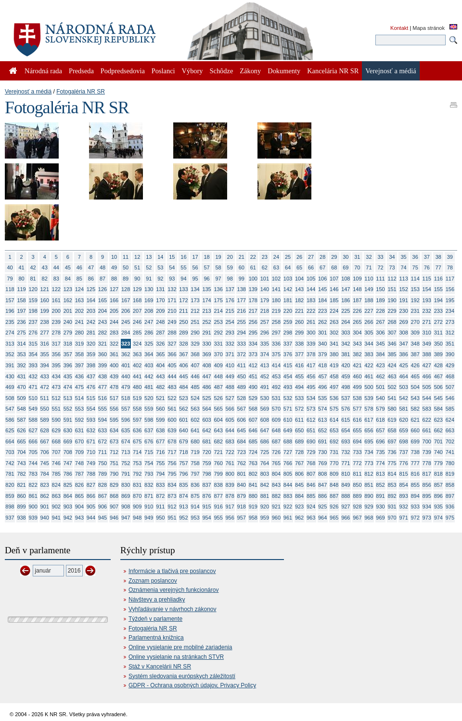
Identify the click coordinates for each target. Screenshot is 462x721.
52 (149, 267)
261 (311, 322)
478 (114, 387)
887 (334, 496)
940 (44, 518)
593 (91, 420)
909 (137, 506)
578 (368, 409)
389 (438, 354)
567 (241, 409)
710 (91, 452)
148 (357, 289)
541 (391, 398)
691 (322, 441)
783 (32, 474)
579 (380, 409)
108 (345, 278)
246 (137, 322)
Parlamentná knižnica (156, 637)
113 (403, 278)
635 (125, 430)
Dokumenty (284, 71)
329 (195, 344)
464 (403, 376)
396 (68, 365)
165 (102, 300)
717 (171, 452)
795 (171, 474)
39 (450, 257)
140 (264, 289)
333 (241, 344)
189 (380, 300)
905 (91, 506)
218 (264, 311)
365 (160, 354)
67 (322, 267)
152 (403, 289)
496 (322, 387)
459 (345, 376)
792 (137, 474)
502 (391, 387)
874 (183, 496)
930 (380, 506)
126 (102, 289)
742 (9, 463)
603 (206, 420)
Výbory (192, 71)
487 (218, 387)
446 (195, 376)
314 (21, 344)
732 (345, 452)
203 (91, 311)
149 (368, 289)
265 (357, 322)
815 (403, 474)
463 (391, 376)
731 (334, 452)
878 (230, 496)
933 (415, 506)
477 (102, 387)
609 (276, 420)
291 (206, 332)
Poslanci (163, 71)
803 (264, 474)
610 (287, 420)
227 (368, 311)
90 (137, 278)
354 (32, 354)
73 (392, 267)
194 (438, 300)
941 (56, 518)
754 (148, 463)
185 (334, 300)
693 (345, 441)
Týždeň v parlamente (155, 618)
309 (415, 332)
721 (218, 452)
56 (195, 267)
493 (287, 387)
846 (311, 485)
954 (206, 518)
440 (125, 376)
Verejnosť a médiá (28, 91)
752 (125, 463)
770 (334, 463)
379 (322, 354)
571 (287, 409)
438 (102, 376)
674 (125, 441)
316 (44, 344)
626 (21, 430)
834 (171, 485)
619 (391, 420)
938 (21, 518)
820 (9, 485)
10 (114, 257)
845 (299, 485)
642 (206, 430)
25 (288, 257)
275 (21, 332)
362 (125, 354)
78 (450, 267)
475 (79, 387)
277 (44, 332)
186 (345, 300)
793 (148, 474)
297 (276, 332)
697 (391, 441)
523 (183, 398)
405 (171, 365)
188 (368, 300)
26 (299, 257)
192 (415, 300)
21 (241, 257)
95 (195, 278)
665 (21, 441)
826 (79, 485)
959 (264, 518)
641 (195, 430)
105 (311, 278)
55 (183, 267)
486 (206, 387)
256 (253, 322)
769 (322, 463)
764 (264, 463)
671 (91, 441)
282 (102, 332)
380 (334, 354)
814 (391, 474)
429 (450, 365)
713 (125, 452)
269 (403, 322)
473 (56, 387)
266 (368, 322)
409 (218, 365)
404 (160, 365)
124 (79, 289)
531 (276, 398)
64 (288, 267)
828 (102, 485)
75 (415, 267)
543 (415, 398)
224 (334, 311)
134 (195, 289)
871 (148, 496)
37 (427, 257)
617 (368, 420)
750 (102, 463)
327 (171, 344)
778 (427, 463)
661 (427, 430)
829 (114, 485)
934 (427, 506)
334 (253, 344)
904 (79, 506)
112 (391, 278)
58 (218, 267)
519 (137, 398)
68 (334, 267)
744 (32, 463)
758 (195, 463)
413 (264, 365)
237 (32, 322)
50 (125, 267)
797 (195, 474)
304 (357, 332)
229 (391, 311)
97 (218, 278)
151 (391, 289)
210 (171, 311)
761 (230, 463)
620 (403, 420)
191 (403, 300)
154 (427, 289)
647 (264, 430)
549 (32, 409)
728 (299, 452)
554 (91, 409)
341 (334, 344)
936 (450, 506)
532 (287, 398)
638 (160, 430)
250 (183, 322)
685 (253, 441)
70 (357, 267)
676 (148, 441)
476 (91, 387)
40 (10, 267)
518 (125, 398)
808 (322, 474)
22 (253, 257)
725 (264, 452)
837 (206, 485)
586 (9, 420)
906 (102, 506)
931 (391, 506)
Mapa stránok (428, 28)
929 (368, 506)
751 (114, 463)
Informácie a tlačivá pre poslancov (172, 571)
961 (287, 518)
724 (253, 452)
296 (264, 332)
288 (171, 332)
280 (79, 332)
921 (276, 506)
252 (206, 322)
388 (427, 354)
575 (334, 409)
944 (91, 518)
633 (102, 430)
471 (32, 387)
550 (44, 409)
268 (391, 322)
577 (357, 409)
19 (218, 257)
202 (79, 311)
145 (322, 289)
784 (44, 474)
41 (21, 267)
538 (357, 398)
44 (56, 267)
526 (218, 398)
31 (357, 257)
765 (276, 463)
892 (391, 496)
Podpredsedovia (123, 71)
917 (230, 506)
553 (79, 409)
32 (369, 257)
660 (415, 430)
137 (230, 289)
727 (287, 452)
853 (391, 485)
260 (299, 322)
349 (427, 344)
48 (102, 267)
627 (32, 430)
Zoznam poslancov (152, 580)
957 (241, 518)
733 (357, 452)
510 (32, 398)
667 (44, 441)
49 (114, 267)
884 (299, 496)
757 (183, 463)
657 (380, 430)
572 (299, 409)
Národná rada (43, 71)
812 (368, 474)
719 (195, 452)
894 (415, 496)
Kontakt (399, 28)
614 (334, 420)
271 (427, 322)
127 (114, 289)
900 (32, 506)
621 (415, 420)
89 (125, 278)
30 (345, 257)
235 (9, 322)
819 (450, 474)
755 (160, 463)
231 (415, 311)
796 (183, 474)
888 (345, 496)
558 (137, 409)
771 (345, 463)
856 (427, 485)
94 (183, 278)
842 (264, 485)
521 (160, 398)
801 (241, 474)
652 (322, 430)
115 (427, 278)
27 (311, 257)
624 (450, 420)
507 (450, 387)
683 (230, 441)
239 (56, 322)
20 (230, 257)
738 (415, 452)
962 (299, 518)
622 (427, 420)
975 (450, 518)
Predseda (81, 71)
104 (299, 278)
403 (148, 365)
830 (125, 485)
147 (345, 289)
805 (287, 474)
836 (195, 485)
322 (114, 344)
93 (172, 278)
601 (183, 420)
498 (345, 387)
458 (334, 376)
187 (357, 300)
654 (345, 430)
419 (334, 365)
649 (287, 430)
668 (56, 441)
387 (415, 354)
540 (380, 398)
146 (334, 289)
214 (218, 311)
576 (345, 409)
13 (149, 257)
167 (125, 300)
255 (241, 322)
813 (380, 474)
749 (91, 463)
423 (380, 365)
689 (299, 441)
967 (357, 518)
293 (230, 332)
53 (160, 267)
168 (137, 300)
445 (183, 376)
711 (102, 452)
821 (21, 485)
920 (264, 506)
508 (9, 398)
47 (91, 267)
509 (21, 398)
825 (68, 485)
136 (218, 289)
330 (206, 344)
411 (241, 365)
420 (345, 365)
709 (79, 452)
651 (311, 430)
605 (230, 420)
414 (276, 365)
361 (114, 354)
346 (391, 344)
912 (171, 506)
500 (368, 387)
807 (311, 474)
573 (311, 409)
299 (299, 332)
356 (56, 354)
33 (380, 257)
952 (183, 518)
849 (345, 485)
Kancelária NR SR (333, 71)
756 (171, 463)
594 (102, 420)
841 (253, 485)
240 (68, 322)
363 (137, 354)
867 (102, 496)
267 (380, 322)
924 (311, 506)
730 (322, 452)
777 (415, 463)
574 (322, 409)
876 (206, 496)
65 (299, 267)
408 (206, 365)
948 (137, 518)
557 (125, 409)
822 (32, 485)
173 (195, 300)
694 (357, 441)
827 (91, 485)
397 (79, 365)
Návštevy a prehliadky (156, 599)
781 (9, 474)
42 (33, 267)
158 (21, 300)
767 (299, 463)
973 (427, 518)
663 (450, 430)
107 (334, 278)
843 (276, 485)
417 (311, 365)
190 (391, 300)
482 (160, 387)
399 (102, 365)
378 (311, 354)
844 (287, 485)
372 (241, 354)
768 (311, 463)
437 (91, 376)
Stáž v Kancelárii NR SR (159, 666)
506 (438, 387)
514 (79, 398)
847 (322, 485)
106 (322, 278)
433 (44, 376)
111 (380, 278)
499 (357, 387)
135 (206, 289)
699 (415, 441)
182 (299, 300)
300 (311, 332)
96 (206, 278)
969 (380, 518)
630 (68, 430)
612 (311, 420)
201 (68, 311)
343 (357, 344)
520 (148, 398)
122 (56, 289)
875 (195, 496)
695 (368, 441)
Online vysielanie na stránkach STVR (176, 657)
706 (44, 452)
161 (56, 300)
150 (380, 289)
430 (9, 376)
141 (276, 289)
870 (137, 496)
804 (276, 474)
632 (91, 430)
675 (137, 441)
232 (427, 311)
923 (299, 506)
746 (56, 463)
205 (114, 311)
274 (9, 332)
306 (380, 332)
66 (311, 267)
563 (195, 409)
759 (206, 463)
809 (334, 474)
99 (241, 278)
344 (368, 344)
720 (206, 452)
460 (357, 376)
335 (264, 344)
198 (32, 311)
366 (171, 354)
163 (79, 300)
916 (218, 506)
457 (322, 376)
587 (21, 420)
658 (391, 430)
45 (68, 267)
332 (230, 344)
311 (438, 332)
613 (322, 420)
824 (56, 485)
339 (311, 344)
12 (137, 257)
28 (322, 257)
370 (218, 354)
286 (148, 332)
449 (230, 376)
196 (9, 311)
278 (56, 332)
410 (230, 365)
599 (160, 420)
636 (137, 430)
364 (148, 354)
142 (287, 289)
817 (427, 474)
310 (427, 332)
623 (438, 420)
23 (265, 257)
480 (137, 387)
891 (380, 496)
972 (415, 518)
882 (276, 496)
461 (368, 376)
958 (253, 518)
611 (299, 420)
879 (241, 496)
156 (450, 289)
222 (311, 311)
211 (183, 311)
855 (415, 485)
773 (368, 463)
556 (114, 409)
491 (264, 387)
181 (287, 300)
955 (218, 518)
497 (334, 387)
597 (137, 420)
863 (56, 496)
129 (137, 289)
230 (403, 311)
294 (241, 332)
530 (264, 398)
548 (21, 409)
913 (183, 506)
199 (44, 311)
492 (276, 387)
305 (368, 332)
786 (68, 474)
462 (380, 376)
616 (357, 420)
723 (241, 452)
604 (218, 420)
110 (368, 278)
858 (450, 485)
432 (32, 376)
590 (56, 420)
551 (56, 409)
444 (171, 376)
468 (450, 376)
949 (148, 518)
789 (102, 474)
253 (218, 322)
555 (102, 409)
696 (380, 441)
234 (450, 311)
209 (160, 311)
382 (357, 354)
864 (68, 496)
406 (183, 365)
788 (91, 474)
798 (206, 474)
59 (230, 267)
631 (79, 430)
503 (403, 387)
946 (114, 518)
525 (206, 398)
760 (218, 463)
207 (137, 311)
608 (264, 420)
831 (137, 485)
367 (183, 354)
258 (276, 322)
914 (195, 506)
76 (427, 267)
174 (206, 300)
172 (183, 300)
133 (183, 289)
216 (241, 311)
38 (438, 257)
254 (230, 322)
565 (218, 409)
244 (114, 322)
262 (322, 322)
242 (91, 322)
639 (171, 430)
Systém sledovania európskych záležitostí (181, 676)
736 (391, 452)
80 (21, 278)
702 (450, 441)
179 (264, 300)
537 (345, 398)
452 (264, 376)
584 (438, 409)
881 (264, 496)
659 (403, 430)
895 (427, 496)
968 (368, 518)
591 (68, 420)
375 (276, 354)
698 (403, 441)
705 (32, 452)
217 (253, 311)
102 (276, 278)
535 (322, 398)
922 (287, 506)
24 (276, 257)
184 (322, 300)
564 (206, 409)
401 (125, 365)
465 (415, 376)
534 (311, 398)
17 (195, 257)
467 (438, 376)
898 (9, 506)
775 (391, 463)
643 (218, 430)
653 (334, 430)
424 (391, 365)
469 (9, 387)
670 (79, 441)
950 (160, 518)
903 (68, 506)
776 (403, 463)
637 (148, 430)
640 (183, 430)
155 (438, 289)
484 (183, 387)
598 (148, 420)
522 (171, 398)
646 (253, 430)
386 (403, 354)
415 (287, 365)
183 (311, 300)
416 (299, 365)
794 (160, 474)
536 (334, 398)
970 (391, 518)
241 (79, 322)
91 (149, 278)
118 (9, 289)
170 (160, 300)
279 (68, 332)
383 (368, 354)
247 (148, 322)
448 (218, 376)
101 (264, 278)
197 (21, 311)
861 (32, 496)
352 (9, 354)
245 (125, 322)
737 (403, 452)
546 (450, 398)
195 (450, 300)
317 (56, 344)
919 (253, 506)
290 (195, 332)
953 (195, 518)
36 (415, 257)
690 (311, 441)
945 (102, 518)
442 (148, 376)
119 (21, 289)
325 (148, 344)
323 (125, 344)
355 (44, 354)
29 (334, 257)
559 (148, 409)
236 (21, 322)
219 (276, 311)
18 (206, 257)
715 (148, 452)
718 (183, 452)
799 (218, 474)
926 (334, 506)
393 (32, 365)
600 (171, 420)
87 (102, 278)
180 (276, 300)
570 (276, 409)
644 (230, 430)
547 (9, 409)
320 (91, 344)
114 (415, 278)
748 (79, 463)
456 (311, 376)
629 (56, 430)
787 (79, 474)
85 (79, 278)
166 (114, 300)
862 (44, 496)
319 (79, 344)
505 (427, 387)
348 (415, 344)
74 (404, 267)
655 (357, 430)
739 (427, 452)
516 (102, 398)
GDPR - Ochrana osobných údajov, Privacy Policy (192, 685)
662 (438, 430)
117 (450, 278)
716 (160, 452)
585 (450, 409)
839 (230, 485)
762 (241, 463)
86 (91, 278)
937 (9, 518)
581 (403, 409)
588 (32, 420)
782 (21, 474)
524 (195, 398)
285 (137, 332)
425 (403, 365)
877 (218, 496)
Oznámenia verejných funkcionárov (173, 590)
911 (160, 506)
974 (438, 518)
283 (114, 332)
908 (125, 506)
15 (172, 257)
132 (171, 289)
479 (125, 387)
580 (391, 409)
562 (183, 409)
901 (44, 506)
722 (230, 452)
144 (311, 289)
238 (44, 322)
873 (171, 496)
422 (368, 365)
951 (171, 518)
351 (450, 344)
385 (391, 354)
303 (345, 332)
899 (21, 506)
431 (21, 376)
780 (450, 463)
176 (230, 300)
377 (299, 354)
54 (172, 267)
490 (253, 387)
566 (230, 409)
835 (183, 485)
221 (299, 311)
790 (114, 474)
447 (206, 376)
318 (68, 344)
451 (253, 376)
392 (21, 365)
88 (114, 278)
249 (171, 322)
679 (183, 441)
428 (438, 365)
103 (287, 278)
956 (230, 518)
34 (392, 257)
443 (160, 376)
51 (137, 267)
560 (160, 409)
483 (171, 387)
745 (44, 463)
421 (357, 365)
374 (264, 354)
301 (322, 332)
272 (438, 322)
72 (380, 267)
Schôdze (221, 71)
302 (334, 332)
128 (125, 289)
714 (137, 452)
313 (9, 344)
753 (137, 463)
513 (68, 398)
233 (438, 311)
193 (427, 300)
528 (241, 398)
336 (276, 344)
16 (183, 257)
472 (44, 387)
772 (357, 463)
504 (415, 387)
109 (357, 278)
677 (160, 441)
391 (9, 365)
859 (9, 496)
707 (56, 452)
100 (253, 278)
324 (137, 344)
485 (195, 387)
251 (195, 322)
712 (114, 452)
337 (287, 344)
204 (102, 311)
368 (195, 354)
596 (125, 420)
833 (160, 485)
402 (137, 365)
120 (32, 289)
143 (299, 289)
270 (415, 322)
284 (125, 332)
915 (206, 506)
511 (44, 398)
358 (79, 354)
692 (334, 441)
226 (357, 311)
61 (253, 267)
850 (357, 485)
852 (380, 485)
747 (68, 463)
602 (195, 420)
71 (369, 267)
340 (322, 344)
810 (345, 474)
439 (114, 376)
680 (195, 441)
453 (276, 376)
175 (218, 300)
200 (56, 311)
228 (380, 311)
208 (148, 311)
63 (276, 267)
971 (403, 518)
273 (450, 322)
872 (160, 496)
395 (56, 365)
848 (334, 485)
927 (345, 506)
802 (253, 474)
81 (33, 278)
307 (391, 332)
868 (114, 496)
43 (45, 267)
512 (56, 398)
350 (438, 344)
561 (171, 409)
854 (403, 485)
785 (56, 474)
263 (334, 322)
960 (276, 518)
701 (438, 441)
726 (276, 452)
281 (91, 332)
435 (68, 376)
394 (44, 365)
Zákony (250, 71)
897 (450, 496)
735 (380, 452)
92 (160, 278)
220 (287, 311)
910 (148, 506)
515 (91, 398)
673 (114, 441)
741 (450, 452)
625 (9, 430)
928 (357, 506)
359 (91, 354)
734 (368, 452)
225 (345, 311)
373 (253, 354)
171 (171, 300)
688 (287, 441)
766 (287, 463)
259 (287, 322)
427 (427, 365)
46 (79, 267)
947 (125, 518)
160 (44, 300)
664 (9, 441)
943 (79, 518)
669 (68, 441)
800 (230, 474)
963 (311, 518)
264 (345, 322)
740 (438, 452)
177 (241, 300)
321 (102, 344)
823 (44, 485)
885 (311, 496)
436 (79, 376)
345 (380, 344)
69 (345, 267)
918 (241, 506)
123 (68, 289)
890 (368, 496)
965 (334, 518)
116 (438, 278)
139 (253, 289)
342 (345, 344)
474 (68, 387)
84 (68, 278)
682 (218, 441)
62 (265, 267)
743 (21, 463)
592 (79, 420)
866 (91, 496)
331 (218, 344)
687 (276, 441)
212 (195, 311)
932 (403, 506)
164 (91, 300)
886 (322, 496)
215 (230, 311)
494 (299, 387)
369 (206, 354)
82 (45, 278)
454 (287, 376)
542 (403, 398)
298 (287, 332)
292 (218, 332)
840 (241, 485)
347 (403, 344)
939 (32, 518)
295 (253, 332)
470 (21, 387)
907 (114, 506)
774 (380, 463)
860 (21, 496)
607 (253, 420)
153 (415, 289)
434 (56, 376)
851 (368, 485)
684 (241, 441)
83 (56, 278)
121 (44, 289)
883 (287, 496)
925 (322, 506)
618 (380, 420)
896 (438, 496)
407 (195, 365)
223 (322, 311)
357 (68, 354)
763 (253, 463)
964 (322, 518)
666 (32, 441)
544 (427, 398)
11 (125, 257)
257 (264, 322)
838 (218, 485)
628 (44, 430)
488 (230, 387)
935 (438, 506)
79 (10, 278)
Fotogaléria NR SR (80, 91)
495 (311, 387)
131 (160, 289)
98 (230, 278)
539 (368, 398)
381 (345, 354)
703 (9, 452)
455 (299, 376)
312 (450, 332)
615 (345, 420)
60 (241, 267)
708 (68, 452)
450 (241, 376)
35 (404, 257)
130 (148, 289)
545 (438, 398)
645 (241, 430)
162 (68, 300)
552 (68, 409)
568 (253, 409)
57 (206, 267)
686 (264, 441)
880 (253, 496)
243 (102, 322)
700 (427, 441)
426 (415, 365)
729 (311, 452)
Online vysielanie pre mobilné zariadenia (180, 647)
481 (148, 387)
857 (438, 485)
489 (241, 387)
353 (21, 354)
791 (125, 474)
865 (79, 496)
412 (253, 365)
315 (32, 344)
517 (114, 398)
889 (357, 496)
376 (287, 354)
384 (380, 354)
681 (206, 441)
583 (427, 409)
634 (114, 430)
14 (160, 257)
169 (148, 300)
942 (68, 518)
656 (368, 430)
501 (380, 387)
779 (438, 463)
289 (183, 332)
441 (137, 376)
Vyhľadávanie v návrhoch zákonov (172, 609)
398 (91, 365)
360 (102, 354)
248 (160, 322)
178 (253, 300)
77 (438, 267)
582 (415, 409)
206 (125, 311)
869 (125, 496)
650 (299, 430)
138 (241, 289)
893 (403, 496)
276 (32, 332)
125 (91, 289)
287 (160, 332)
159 (32, 300)
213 (206, 311)
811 (357, 474)
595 (114, 420)
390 (450, 354)
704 (21, 452)
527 (230, 398)
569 (264, 409)
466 (427, 376)
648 (276, 430)
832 (148, 485)
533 (299, 398)
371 (230, 354)
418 (322, 365)
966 (345, 518)
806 (299, 474)
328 (183, 344)
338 (299, 344)
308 (403, 332)
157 (9, 300)
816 (415, 474)
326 (160, 344)
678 (171, 441)
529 (253, 398)
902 (56, 506)
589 (44, 420)
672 (102, 441)
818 (438, 474)
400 (114, 365)
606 (241, 420)
